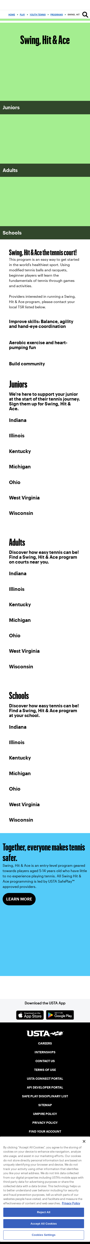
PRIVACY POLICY (45, 1123)
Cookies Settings (44, 1235)
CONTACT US (45, 1061)
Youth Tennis (38, 14)
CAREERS (45, 1043)
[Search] (85, 14)
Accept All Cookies (44, 1223)
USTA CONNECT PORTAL (45, 1079)
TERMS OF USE (45, 1070)
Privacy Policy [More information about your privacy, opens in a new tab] (71, 1203)
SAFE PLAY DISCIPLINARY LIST (45, 1096)
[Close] (84, 1141)
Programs (56, 14)
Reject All (43, 1212)
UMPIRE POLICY (45, 1114)
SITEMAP (45, 1105)
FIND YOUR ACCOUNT (45, 1131)
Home (11, 14)
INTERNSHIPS (45, 1052)
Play (22, 14)
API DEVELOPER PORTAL (45, 1087)
